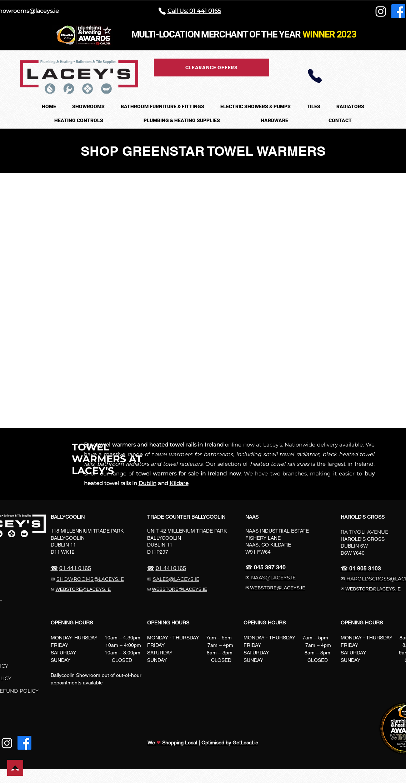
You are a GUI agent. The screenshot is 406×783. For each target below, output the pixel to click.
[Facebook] (398, 11)
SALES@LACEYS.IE (176, 579)
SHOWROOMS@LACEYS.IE (90, 579)
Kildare (179, 483)
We (151, 742)
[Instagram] (381, 11)
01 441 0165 (75, 568)
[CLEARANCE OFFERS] (211, 67)
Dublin (147, 483)
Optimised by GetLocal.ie (229, 742)
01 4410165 (171, 568)
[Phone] (315, 76)
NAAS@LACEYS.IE (273, 577)
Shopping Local (179, 742)
